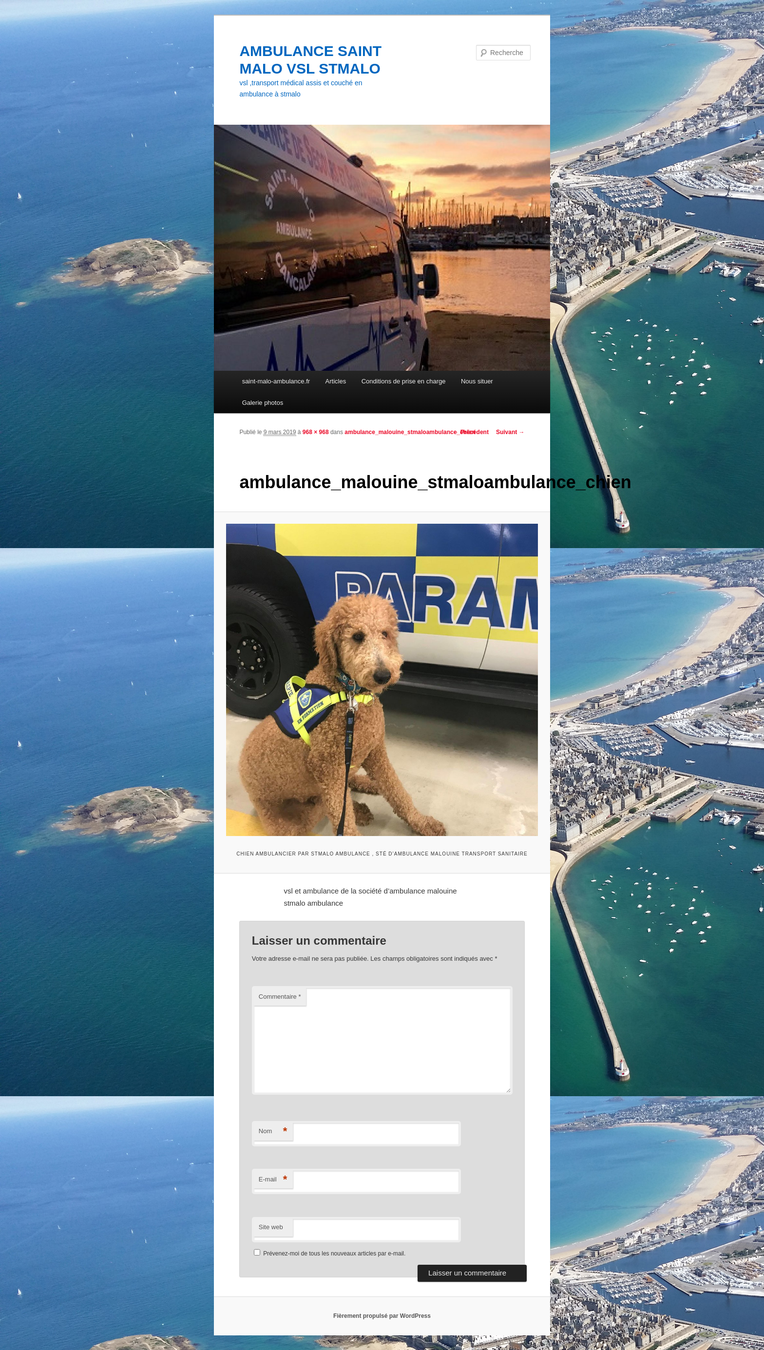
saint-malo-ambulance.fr (276, 381)
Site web (271, 1227)
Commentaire (280, 996)
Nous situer (477, 381)
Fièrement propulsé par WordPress (382, 1315)
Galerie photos (263, 402)
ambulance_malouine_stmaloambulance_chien (409, 432)
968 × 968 (316, 432)
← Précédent (471, 432)
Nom (273, 1131)
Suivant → (510, 432)
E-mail (273, 1180)
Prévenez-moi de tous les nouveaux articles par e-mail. (334, 1253)
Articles (335, 381)
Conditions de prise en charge (404, 381)
